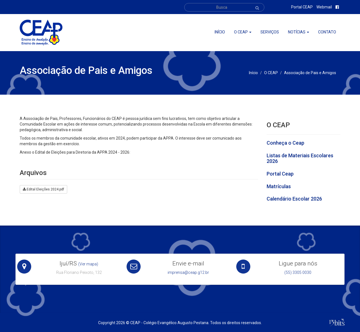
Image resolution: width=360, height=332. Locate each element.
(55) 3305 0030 (297, 272)
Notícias (298, 32)
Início (220, 32)
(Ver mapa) (88, 264)
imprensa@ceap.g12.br (188, 272)
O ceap (242, 32)
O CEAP (271, 73)
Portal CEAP (302, 7)
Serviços (269, 32)
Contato (327, 32)
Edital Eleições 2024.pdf (43, 189)
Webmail (324, 7)
